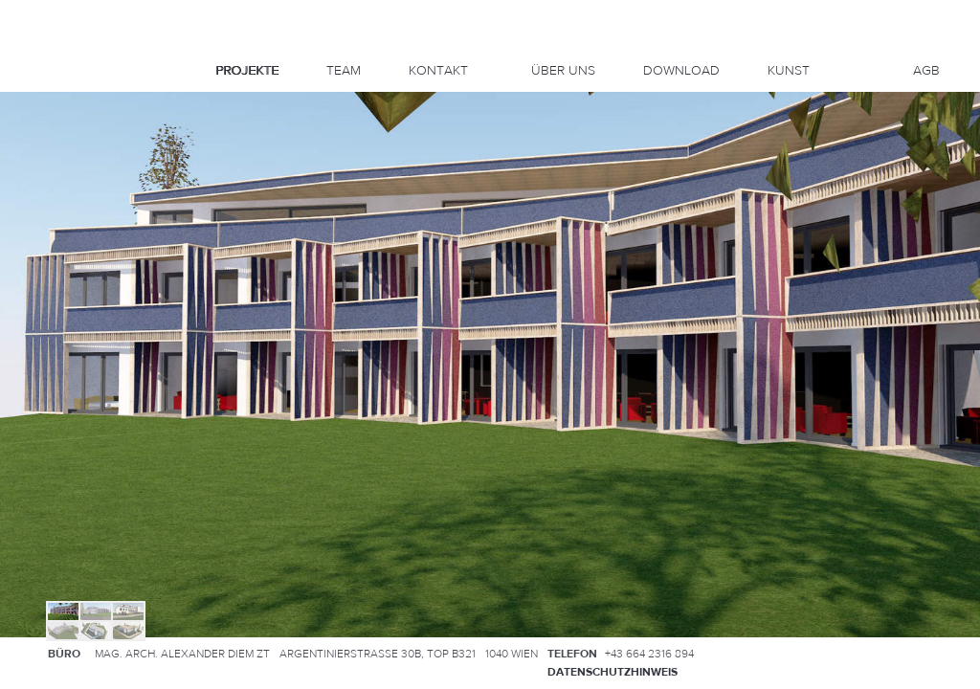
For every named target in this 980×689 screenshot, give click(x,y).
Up (53, 145)
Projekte (246, 70)
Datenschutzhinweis (612, 671)
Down (53, 189)
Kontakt (438, 70)
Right (65, 167)
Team (343, 70)
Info (53, 114)
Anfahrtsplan (889, 653)
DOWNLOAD (681, 70)
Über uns (563, 70)
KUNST (789, 70)
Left (42, 167)
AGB (926, 70)
